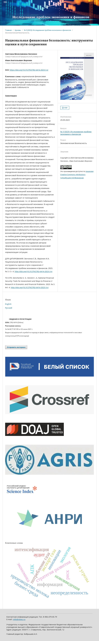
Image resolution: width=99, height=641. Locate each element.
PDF (65, 108)
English (8, 304)
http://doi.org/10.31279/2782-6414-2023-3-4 (33, 271)
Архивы (18, 30)
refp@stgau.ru (19, 619)
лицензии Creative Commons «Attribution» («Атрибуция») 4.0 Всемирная (76, 174)
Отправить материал (16, 347)
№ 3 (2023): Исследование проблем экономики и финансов (47, 30)
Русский (8, 308)
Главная (8, 30)
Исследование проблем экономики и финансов (50, 17)
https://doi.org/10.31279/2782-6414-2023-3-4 (29, 70)
